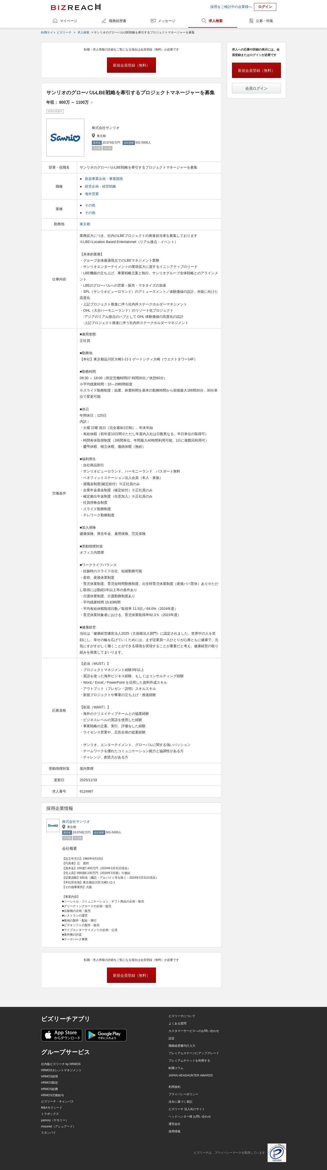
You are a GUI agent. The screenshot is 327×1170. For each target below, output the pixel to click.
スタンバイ (48, 1132)
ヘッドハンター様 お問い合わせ (190, 1116)
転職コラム (176, 1068)
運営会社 (174, 1124)
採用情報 (174, 1131)
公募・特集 (264, 21)
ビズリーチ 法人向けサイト (187, 1109)
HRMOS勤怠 (49, 1082)
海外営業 (92, 194)
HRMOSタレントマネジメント (61, 1070)
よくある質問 (177, 1023)
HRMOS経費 (49, 1089)
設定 (172, 1038)
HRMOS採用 (49, 1076)
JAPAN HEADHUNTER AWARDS (191, 1075)
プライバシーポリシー (183, 1094)
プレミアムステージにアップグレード (194, 1053)
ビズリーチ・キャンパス (57, 1101)
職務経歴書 (117, 21)
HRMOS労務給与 (52, 1095)
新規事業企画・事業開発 (104, 179)
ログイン (265, 7)
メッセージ (166, 21)
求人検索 (216, 21)
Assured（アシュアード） (58, 1126)
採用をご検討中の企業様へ (231, 7)
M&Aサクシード (51, 1107)
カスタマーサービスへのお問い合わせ (194, 1031)
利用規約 (174, 1087)
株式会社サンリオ (76, 821)
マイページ (68, 21)
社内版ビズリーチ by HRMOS (61, 1064)
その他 (90, 205)
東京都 (85, 224)
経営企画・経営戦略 (100, 186)
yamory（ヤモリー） (55, 1120)
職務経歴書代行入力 (182, 1045)
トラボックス (50, 1114)
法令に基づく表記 (180, 1101)
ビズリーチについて (182, 1016)
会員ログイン (256, 88)
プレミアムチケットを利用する (189, 1060)
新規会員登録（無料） (131, 65)
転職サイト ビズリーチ (56, 32)
